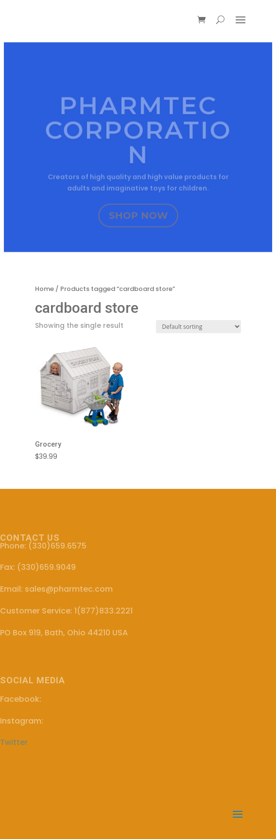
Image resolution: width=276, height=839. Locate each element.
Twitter (14, 742)
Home (44, 288)
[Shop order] (198, 326)
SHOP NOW (138, 216)
